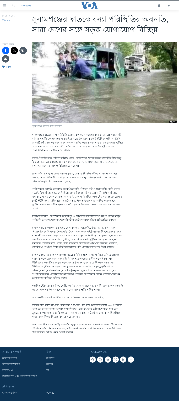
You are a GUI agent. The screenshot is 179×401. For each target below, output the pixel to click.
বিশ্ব (47, 370)
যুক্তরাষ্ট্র (49, 364)
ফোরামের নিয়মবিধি (11, 364)
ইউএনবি (6, 20)
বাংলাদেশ (26, 5)
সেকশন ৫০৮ (8, 370)
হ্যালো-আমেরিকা (9, 392)
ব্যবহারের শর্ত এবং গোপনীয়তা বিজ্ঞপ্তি (19, 376)
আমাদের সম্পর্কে (9, 358)
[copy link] (23, 50)
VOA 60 (50, 392)
